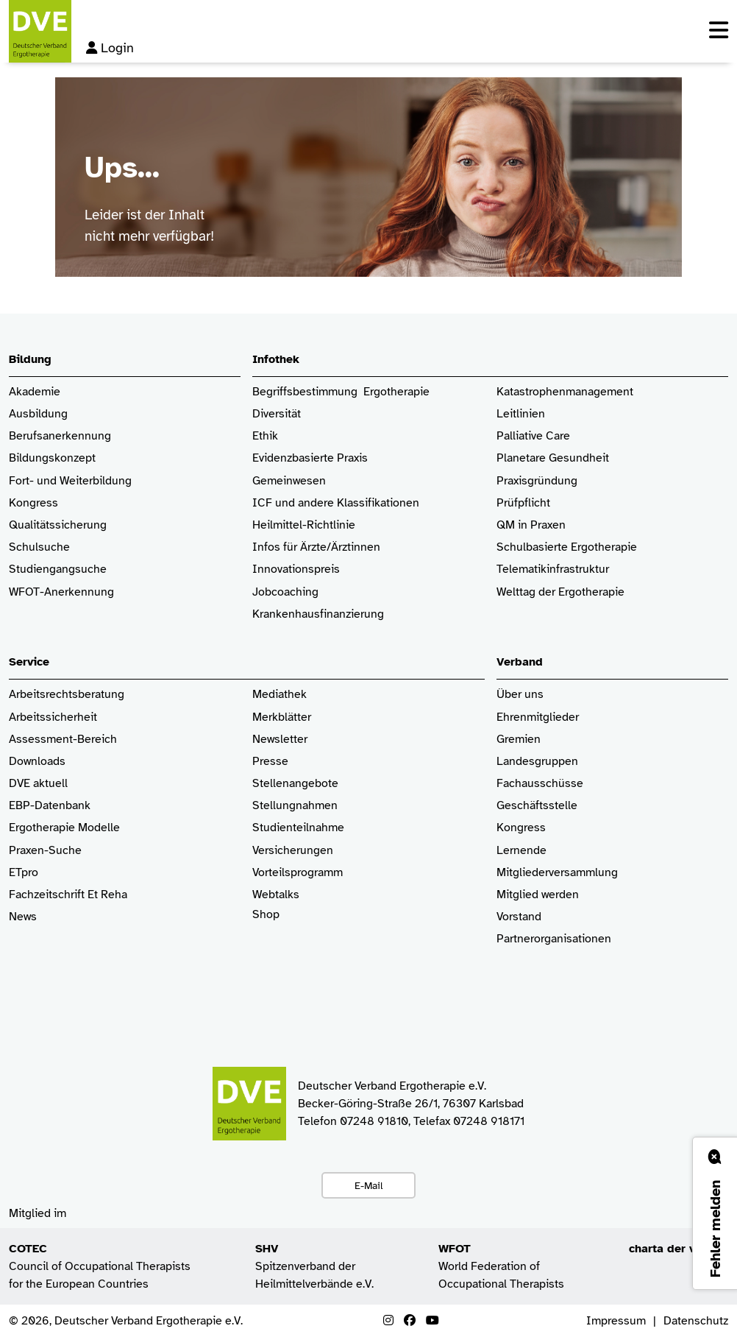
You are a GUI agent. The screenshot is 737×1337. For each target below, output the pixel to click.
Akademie (34, 392)
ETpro (23, 873)
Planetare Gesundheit (552, 458)
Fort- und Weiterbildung (70, 481)
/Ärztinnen (353, 547)
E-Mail (368, 1185)
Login (110, 48)
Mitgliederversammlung (557, 873)
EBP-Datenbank (49, 806)
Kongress (33, 503)
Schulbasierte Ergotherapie (566, 547)
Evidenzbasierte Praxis (310, 458)
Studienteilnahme (298, 828)
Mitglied (517, 895)
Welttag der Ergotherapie (560, 592)
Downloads (37, 762)
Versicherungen (292, 851)
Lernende (521, 851)
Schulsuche (39, 547)
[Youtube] (432, 1321)
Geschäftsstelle (536, 806)
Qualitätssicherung (58, 525)
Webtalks (275, 895)
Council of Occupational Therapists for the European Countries (100, 1266)
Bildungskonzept (52, 458)
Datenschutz (695, 1320)
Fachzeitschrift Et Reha (68, 895)
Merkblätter (281, 717)
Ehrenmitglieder (537, 717)
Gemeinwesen (289, 481)
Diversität (276, 414)
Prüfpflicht (523, 503)
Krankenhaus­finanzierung (318, 614)
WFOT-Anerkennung (61, 592)
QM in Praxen (531, 525)
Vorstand (518, 917)
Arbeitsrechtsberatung (66, 695)
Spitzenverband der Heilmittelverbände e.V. (314, 1266)
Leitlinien (520, 414)
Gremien (518, 740)
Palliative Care (533, 436)
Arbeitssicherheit (53, 717)
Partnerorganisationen (553, 939)
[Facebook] (410, 1321)
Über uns (520, 695)
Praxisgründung (536, 481)
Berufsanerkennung (60, 436)
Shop (266, 922)
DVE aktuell (38, 784)
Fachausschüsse (539, 784)
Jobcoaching (285, 592)
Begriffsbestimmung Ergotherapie (341, 392)
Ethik (265, 436)
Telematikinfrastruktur (552, 569)
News (23, 917)
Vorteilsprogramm (297, 873)
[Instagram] (388, 1321)
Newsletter (279, 740)
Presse (270, 762)
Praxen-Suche (45, 851)
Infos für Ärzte (289, 547)
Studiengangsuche (58, 569)
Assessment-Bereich (63, 740)
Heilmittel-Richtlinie (303, 525)
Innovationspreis (296, 569)
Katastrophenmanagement (564, 392)
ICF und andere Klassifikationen (335, 503)
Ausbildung (38, 414)
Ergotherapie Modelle (64, 828)
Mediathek (279, 695)
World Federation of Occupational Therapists (501, 1266)
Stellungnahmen (295, 806)
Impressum (616, 1320)
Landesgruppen (537, 762)
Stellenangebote (295, 784)
